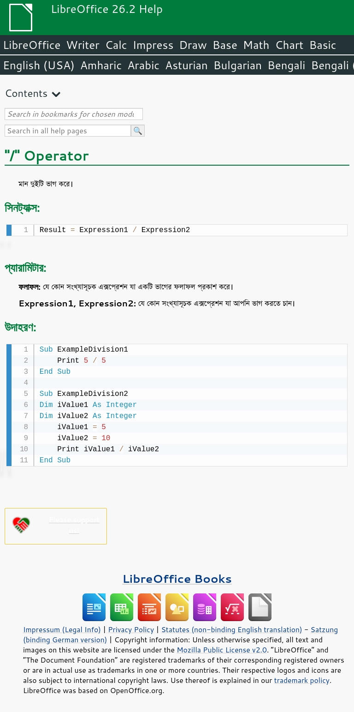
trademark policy (302, 678)
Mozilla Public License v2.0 (222, 648)
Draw (192, 45)
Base (224, 45)
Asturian (186, 65)
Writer (82, 45)
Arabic (143, 65)
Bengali (286, 65)
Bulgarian (237, 65)
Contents (26, 93)
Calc (116, 45)
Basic (322, 45)
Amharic (101, 65)
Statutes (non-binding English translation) (231, 627)
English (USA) (39, 65)
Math (256, 45)
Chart (289, 45)
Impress (153, 45)
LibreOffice (31, 45)
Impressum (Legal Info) (62, 627)
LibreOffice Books (177, 576)
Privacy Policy (131, 627)
